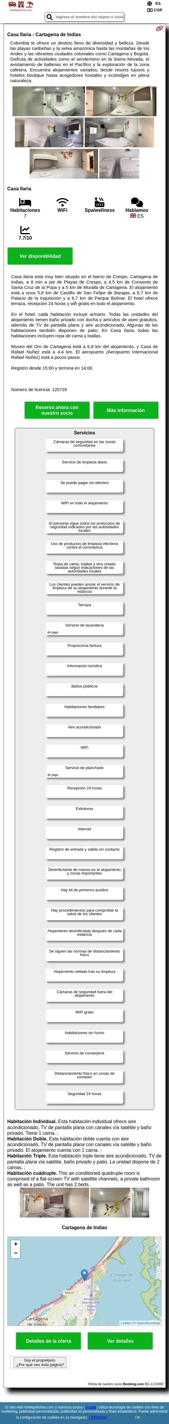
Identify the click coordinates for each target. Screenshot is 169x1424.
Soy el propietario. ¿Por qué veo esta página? (40, 1362)
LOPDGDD (98, 1417)
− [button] (16, 1253)
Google (91, 1407)
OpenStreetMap (148, 1323)
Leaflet (126, 1323)
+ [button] (16, 1244)
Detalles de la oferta (48, 1341)
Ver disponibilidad (40, 256)
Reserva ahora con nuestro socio (57, 410)
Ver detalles (120, 1341)
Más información (126, 410)
